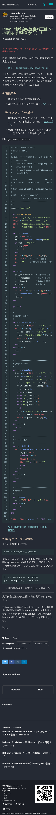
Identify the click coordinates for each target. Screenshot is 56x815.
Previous (15, 689)
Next (40, 689)
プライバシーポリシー (9, 801)
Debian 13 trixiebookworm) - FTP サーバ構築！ (27, 763)
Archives (32, 4)
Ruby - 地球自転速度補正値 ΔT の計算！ (29, 68)
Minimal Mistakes (40, 809)
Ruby (15, 638)
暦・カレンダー (41, 644)
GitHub (19, 805)
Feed (30, 805)
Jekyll (30, 809)
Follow (49, 17)
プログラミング (24, 644)
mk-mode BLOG (10, 4)
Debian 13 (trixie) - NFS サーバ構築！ (22, 753)
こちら (43, 103)
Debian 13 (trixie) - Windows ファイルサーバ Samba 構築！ (26, 733)
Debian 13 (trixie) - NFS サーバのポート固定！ (27, 742)
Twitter (7, 805)
